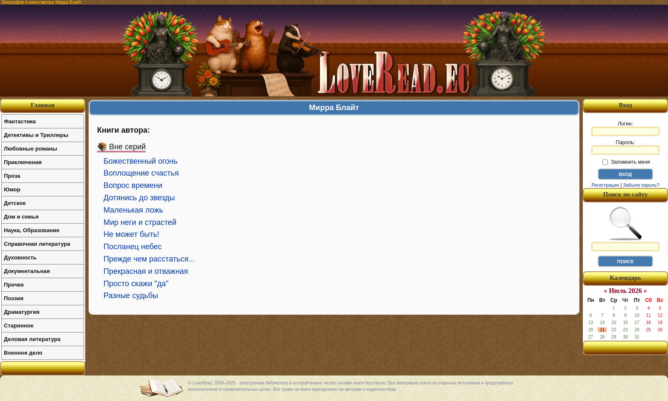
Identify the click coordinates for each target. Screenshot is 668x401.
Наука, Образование (31, 230)
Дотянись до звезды (139, 197)
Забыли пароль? (641, 185)
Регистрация (605, 185)
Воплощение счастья (141, 173)
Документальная (27, 271)
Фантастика (20, 121)
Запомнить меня (626, 162)
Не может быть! (131, 234)
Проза (12, 176)
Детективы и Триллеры (36, 135)
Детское (15, 203)
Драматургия (22, 312)
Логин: (625, 128)
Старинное (19, 325)
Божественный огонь (141, 161)
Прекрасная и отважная (146, 271)
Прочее (14, 285)
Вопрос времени (133, 185)
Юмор (12, 189)
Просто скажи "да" (136, 283)
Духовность (20, 257)
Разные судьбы (131, 295)
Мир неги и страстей (140, 222)
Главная (43, 105)
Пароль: (625, 147)
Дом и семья (21, 216)
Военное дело (23, 353)
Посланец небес (133, 246)
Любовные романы (30, 148)
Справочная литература (37, 244)
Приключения (23, 162)
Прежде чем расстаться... (149, 259)
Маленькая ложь (133, 210)
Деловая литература (32, 339)
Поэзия (13, 298)
